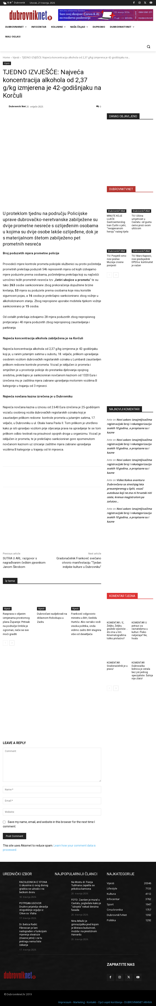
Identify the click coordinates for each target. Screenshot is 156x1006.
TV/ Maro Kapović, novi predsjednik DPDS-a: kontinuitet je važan (142, 260)
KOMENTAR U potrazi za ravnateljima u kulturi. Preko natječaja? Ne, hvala (140, 630)
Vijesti (16, 57)
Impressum (64, 1002)
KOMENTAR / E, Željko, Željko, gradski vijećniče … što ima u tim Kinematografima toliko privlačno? (117, 630)
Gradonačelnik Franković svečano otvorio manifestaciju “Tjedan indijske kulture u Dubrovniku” (78, 562)
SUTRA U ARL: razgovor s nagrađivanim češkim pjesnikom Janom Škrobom (24, 562)
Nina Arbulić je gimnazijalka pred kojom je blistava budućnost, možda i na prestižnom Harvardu (85, 928)
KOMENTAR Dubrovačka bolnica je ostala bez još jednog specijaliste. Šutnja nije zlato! (142, 670)
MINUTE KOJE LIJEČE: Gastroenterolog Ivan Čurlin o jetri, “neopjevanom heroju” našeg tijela (117, 223)
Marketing (79, 1002)
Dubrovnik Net (17, 106)
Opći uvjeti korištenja (110, 1002)
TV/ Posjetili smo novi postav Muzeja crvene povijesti (116, 260)
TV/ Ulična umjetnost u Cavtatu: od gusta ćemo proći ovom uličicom (142, 222)
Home (6, 57)
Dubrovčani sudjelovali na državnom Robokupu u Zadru (52, 617)
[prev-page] (5, 643)
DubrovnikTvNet (116, 210)
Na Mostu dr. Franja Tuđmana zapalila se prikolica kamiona (83, 885)
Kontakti (91, 1002)
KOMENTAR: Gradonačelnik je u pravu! (117, 665)
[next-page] (11, 643)
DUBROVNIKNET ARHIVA (138, 1002)
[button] (148, 46)
